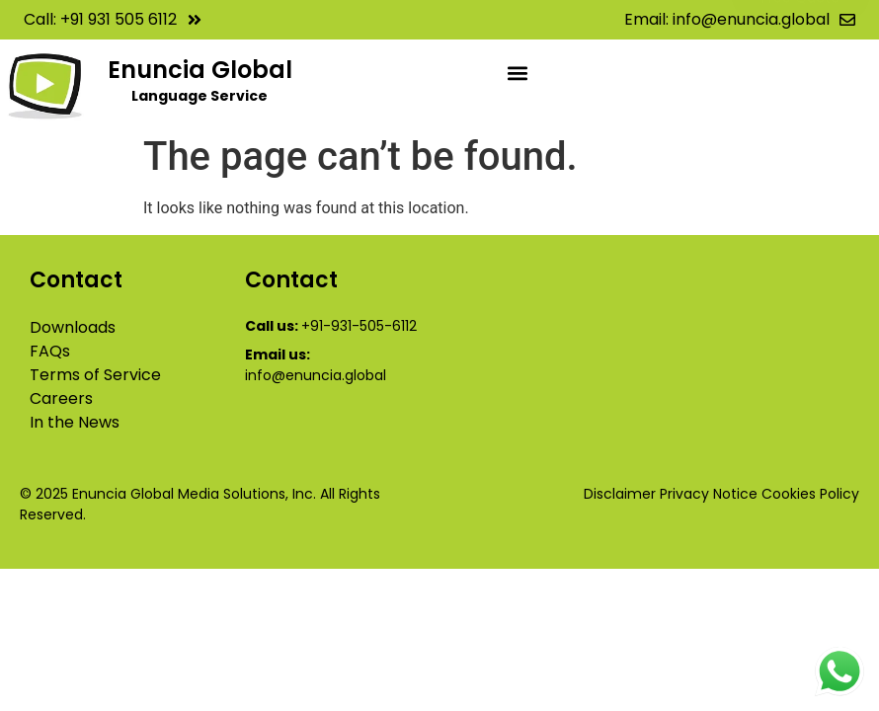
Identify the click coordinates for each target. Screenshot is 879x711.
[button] (518, 72)
